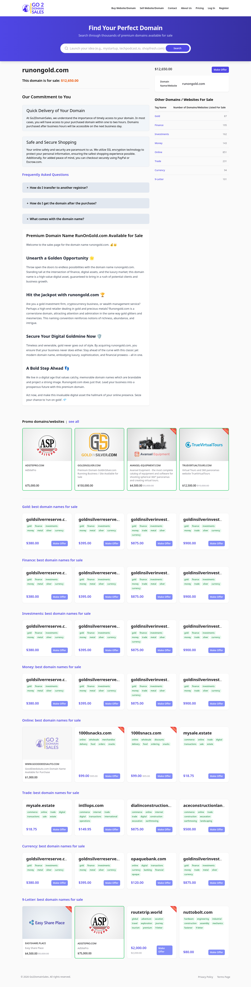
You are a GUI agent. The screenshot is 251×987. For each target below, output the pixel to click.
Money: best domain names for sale (51, 667)
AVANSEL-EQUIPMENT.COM (145, 465)
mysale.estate (197, 733)
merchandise (108, 739)
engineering (203, 918)
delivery (83, 744)
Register (224, 8)
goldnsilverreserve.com (102, 519)
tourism (136, 927)
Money (158, 143)
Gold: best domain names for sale (50, 506)
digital (219, 739)
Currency (160, 170)
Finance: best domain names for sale (52, 560)
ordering (155, 744)
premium (147, 927)
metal (40, 530)
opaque (136, 874)
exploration (146, 923)
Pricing (200, 8)
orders (102, 744)
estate (210, 744)
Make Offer (220, 69)
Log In (211, 8)
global (135, 918)
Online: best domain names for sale (51, 720)
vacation (159, 918)
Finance (159, 125)
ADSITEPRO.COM (34, 465)
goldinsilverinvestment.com (211, 519)
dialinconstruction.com (154, 805)
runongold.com (45, 70)
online (83, 739)
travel (135, 923)
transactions (190, 744)
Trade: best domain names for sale (50, 792)
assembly (204, 923)
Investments (162, 134)
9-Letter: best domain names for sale (52, 899)
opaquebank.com (148, 858)
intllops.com (91, 805)
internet (97, 812)
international (111, 816)
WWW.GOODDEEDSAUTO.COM (42, 764)
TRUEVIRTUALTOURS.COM (197, 465)
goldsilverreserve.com (48, 519)
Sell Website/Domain (152, 8)
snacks (111, 744)
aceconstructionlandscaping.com (216, 805)
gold (29, 526)
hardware (189, 918)
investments (52, 526)
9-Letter (159, 179)
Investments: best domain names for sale (56, 613)
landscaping (206, 820)
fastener (188, 927)
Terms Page (223, 976)
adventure (146, 918)
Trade (158, 161)
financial (159, 869)
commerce (189, 739)
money (30, 530)
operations (85, 820)
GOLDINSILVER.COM (89, 465)
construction (156, 816)
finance (38, 526)
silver (49, 530)
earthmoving (152, 820)
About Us (186, 8)
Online (158, 152)
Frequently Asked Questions (45, 174)
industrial (217, 918)
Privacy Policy (205, 976)
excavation (137, 820)
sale (202, 744)
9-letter (158, 927)
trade (144, 530)
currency (59, 530)
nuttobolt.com (198, 912)
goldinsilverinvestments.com (160, 519)
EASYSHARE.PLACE (35, 943)
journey (159, 923)
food (93, 744)
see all (74, 421)
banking (148, 869)
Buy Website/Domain (123, 8)
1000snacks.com (95, 733)
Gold (157, 116)
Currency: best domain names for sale (53, 846)
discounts (159, 739)
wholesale (94, 739)
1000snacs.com (146, 733)
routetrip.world (146, 912)
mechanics (218, 923)
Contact (172, 8)
